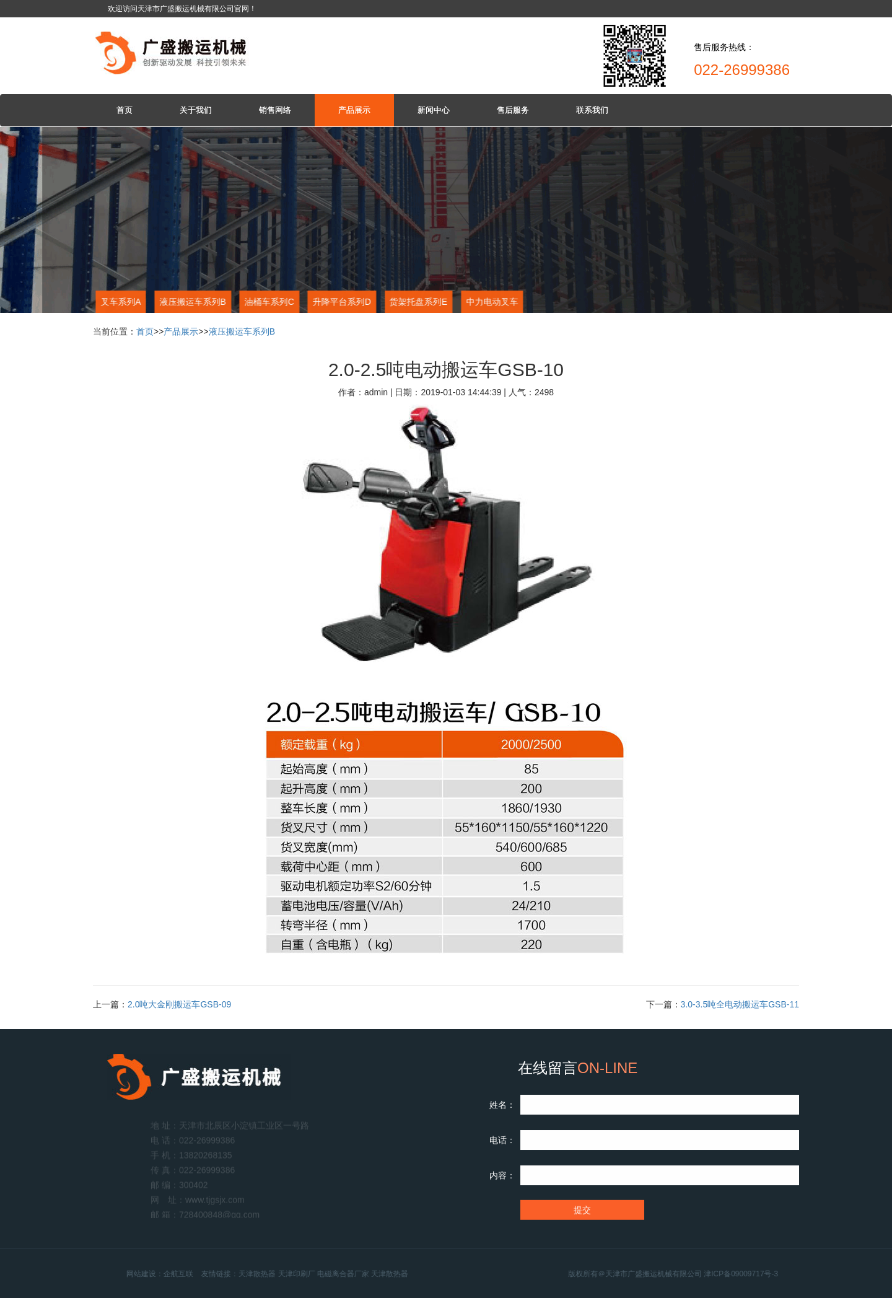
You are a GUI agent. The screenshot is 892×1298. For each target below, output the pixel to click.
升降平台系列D (341, 302)
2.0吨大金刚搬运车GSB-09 (179, 1004)
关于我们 (196, 110)
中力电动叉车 (491, 302)
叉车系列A (120, 302)
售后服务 (513, 110)
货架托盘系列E (418, 302)
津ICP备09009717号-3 (761, 1273)
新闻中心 (434, 110)
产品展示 (354, 110)
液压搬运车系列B (192, 302)
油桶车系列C (269, 302)
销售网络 (275, 110)
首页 (124, 110)
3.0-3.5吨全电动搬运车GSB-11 (740, 1004)
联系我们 (592, 110)
